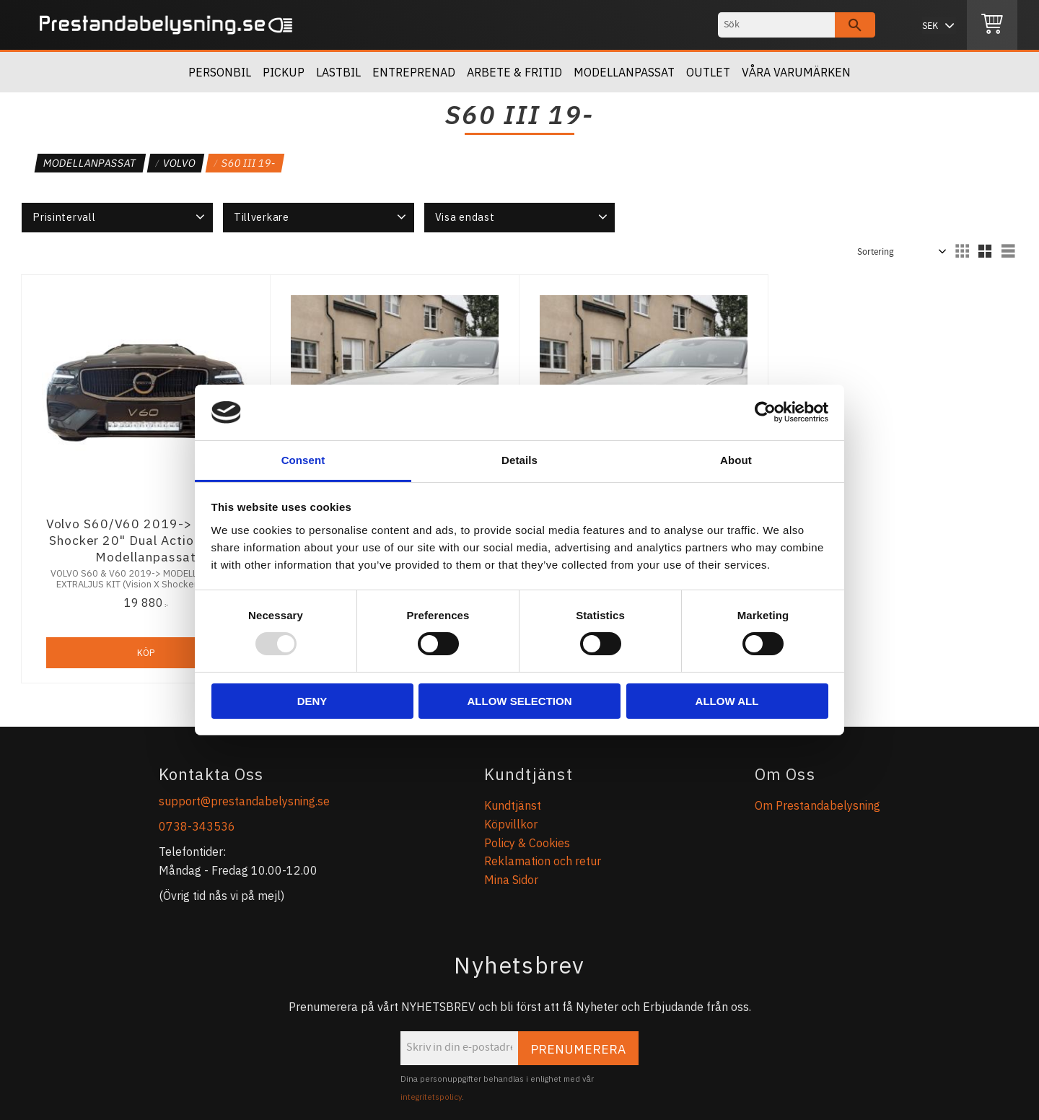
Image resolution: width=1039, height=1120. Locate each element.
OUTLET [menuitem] (708, 72)
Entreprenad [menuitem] (413, 72)
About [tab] (736, 460)
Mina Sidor (511, 879)
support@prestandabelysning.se (244, 801)
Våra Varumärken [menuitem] (796, 72)
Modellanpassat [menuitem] (624, 72)
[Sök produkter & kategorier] (776, 25)
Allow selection (520, 701)
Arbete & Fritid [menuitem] (514, 72)
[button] (117, 217)
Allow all (727, 701)
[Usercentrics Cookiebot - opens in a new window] (765, 412)
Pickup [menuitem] (283, 72)
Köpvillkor (511, 824)
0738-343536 (197, 826)
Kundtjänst (512, 805)
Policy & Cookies (527, 843)
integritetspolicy (431, 1097)
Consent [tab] (303, 460)
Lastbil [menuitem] (338, 72)
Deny (312, 701)
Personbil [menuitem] (219, 72)
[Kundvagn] (992, 25)
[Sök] (855, 25)
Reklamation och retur (542, 861)
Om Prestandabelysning (817, 805)
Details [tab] (519, 460)
